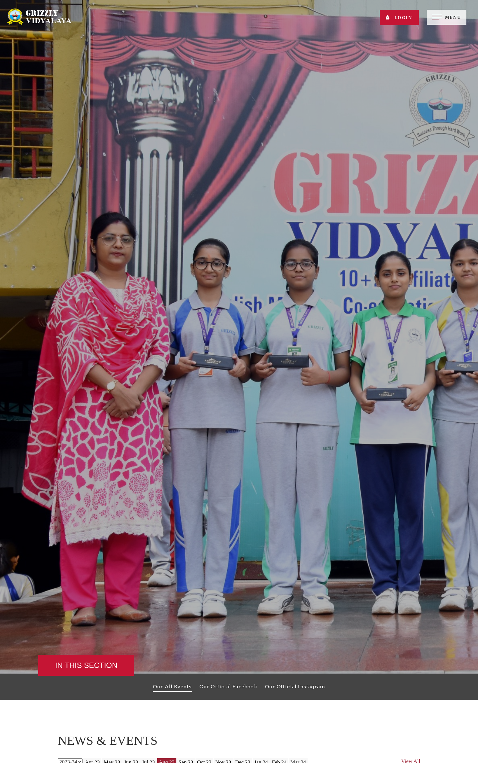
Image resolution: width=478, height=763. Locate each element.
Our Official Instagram (295, 687)
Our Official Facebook (228, 687)
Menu (453, 17)
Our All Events (172, 687)
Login (399, 17)
